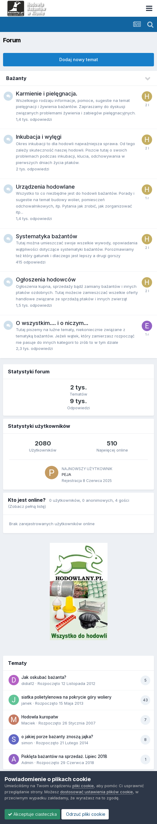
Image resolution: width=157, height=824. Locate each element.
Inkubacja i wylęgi (38, 137)
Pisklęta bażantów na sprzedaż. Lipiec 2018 (64, 756)
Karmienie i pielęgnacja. (46, 93)
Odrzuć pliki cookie (85, 814)
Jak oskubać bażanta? (43, 677)
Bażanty (16, 78)
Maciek (28, 723)
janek (26, 703)
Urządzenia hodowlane (45, 186)
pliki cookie (83, 785)
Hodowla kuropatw (39, 716)
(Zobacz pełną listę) (27, 506)
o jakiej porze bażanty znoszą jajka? (57, 736)
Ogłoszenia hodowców (46, 279)
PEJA (66, 474)
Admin (27, 762)
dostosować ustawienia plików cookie (96, 791)
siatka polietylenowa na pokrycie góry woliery (66, 697)
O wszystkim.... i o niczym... (52, 323)
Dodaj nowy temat (78, 59)
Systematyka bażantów (46, 236)
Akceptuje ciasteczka (32, 814)
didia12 (27, 683)
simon (27, 742)
